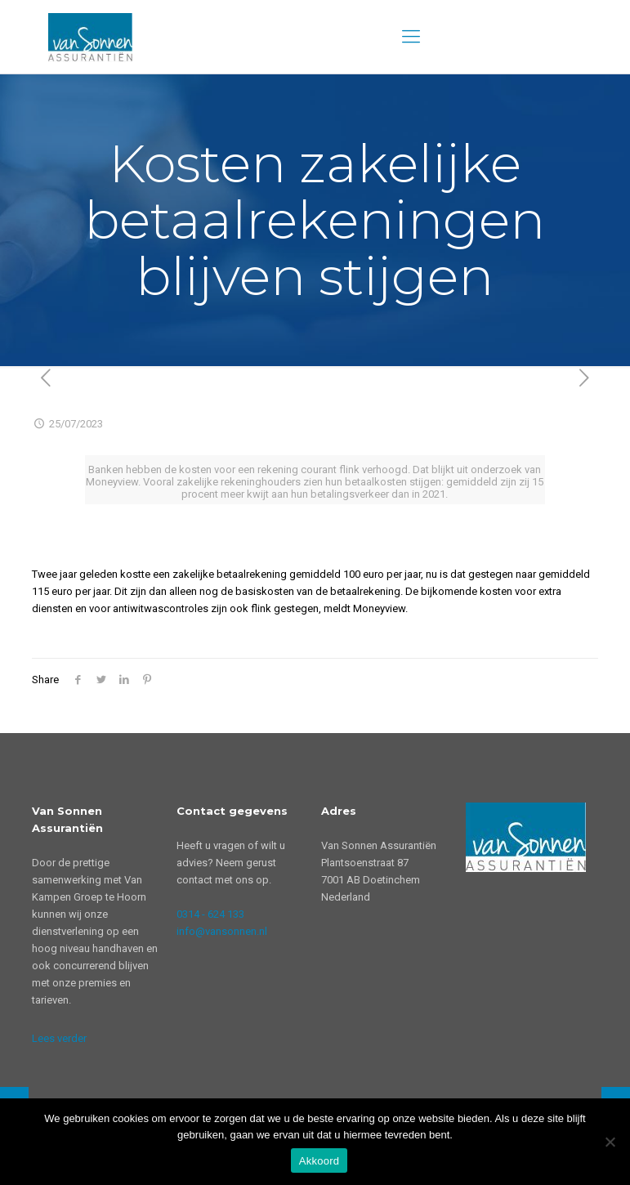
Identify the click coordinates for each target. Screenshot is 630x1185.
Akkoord (319, 1161)
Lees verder (59, 1038)
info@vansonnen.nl (221, 931)
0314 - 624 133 (210, 914)
